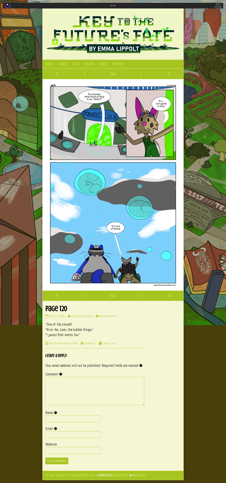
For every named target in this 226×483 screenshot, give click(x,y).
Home (49, 64)
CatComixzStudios (82, 316)
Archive (89, 64)
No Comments (107, 316)
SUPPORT (117, 64)
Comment (54, 374)
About (63, 64)
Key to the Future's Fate (63, 343)
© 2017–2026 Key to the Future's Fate (70, 475)
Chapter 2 (90, 343)
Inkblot (141, 475)
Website (51, 444)
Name (52, 412)
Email (52, 428)
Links (103, 64)
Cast (76, 64)
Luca (112, 343)
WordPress (121, 475)
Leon (105, 343)
